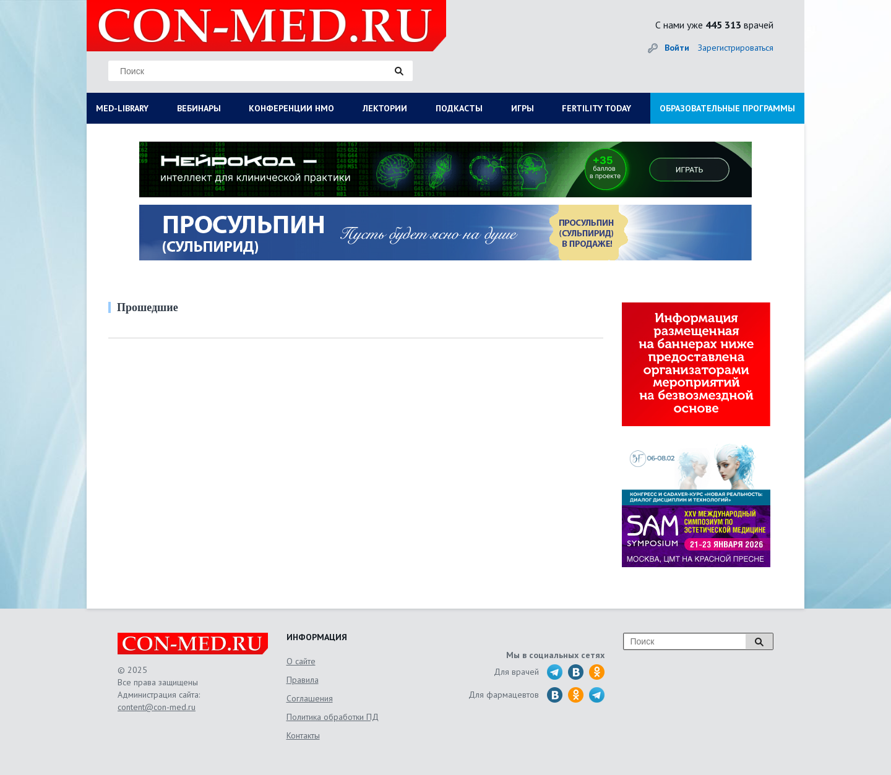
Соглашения (309, 698)
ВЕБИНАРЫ (199, 108)
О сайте (301, 661)
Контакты (303, 735)
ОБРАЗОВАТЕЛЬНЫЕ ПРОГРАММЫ (727, 108)
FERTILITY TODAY (596, 108)
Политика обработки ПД (332, 716)
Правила (302, 679)
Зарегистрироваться (735, 47)
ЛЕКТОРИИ (385, 108)
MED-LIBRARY (122, 108)
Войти (677, 47)
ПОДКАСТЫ (459, 108)
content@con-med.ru (157, 707)
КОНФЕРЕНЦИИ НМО (291, 108)
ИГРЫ (522, 108)
